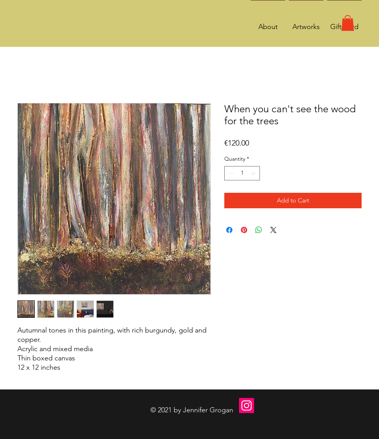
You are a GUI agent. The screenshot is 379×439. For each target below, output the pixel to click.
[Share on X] (273, 230)
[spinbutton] (242, 173)
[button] (347, 23)
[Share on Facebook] (229, 230)
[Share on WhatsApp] (258, 230)
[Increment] (254, 173)
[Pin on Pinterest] (244, 230)
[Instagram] (246, 405)
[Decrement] (230, 173)
